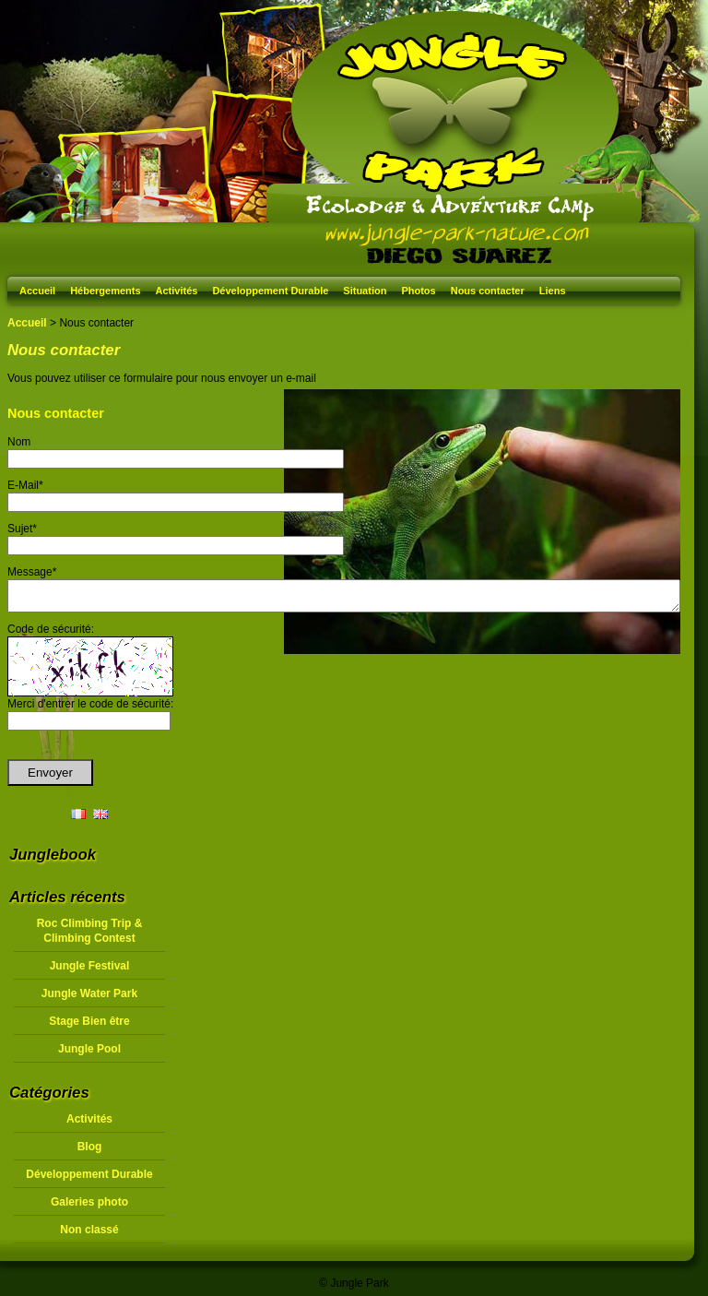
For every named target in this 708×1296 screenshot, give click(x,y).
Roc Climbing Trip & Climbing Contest (90, 936)
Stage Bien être (89, 1026)
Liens (552, 290)
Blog (89, 1152)
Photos (418, 290)
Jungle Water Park (89, 999)
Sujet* (22, 528)
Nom (18, 441)
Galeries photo (89, 1207)
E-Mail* (25, 485)
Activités (177, 290)
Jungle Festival (90, 971)
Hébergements (105, 290)
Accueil (37, 290)
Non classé (89, 1235)
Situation (364, 290)
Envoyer (50, 778)
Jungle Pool (89, 1054)
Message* (31, 571)
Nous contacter (488, 290)
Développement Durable (270, 290)
